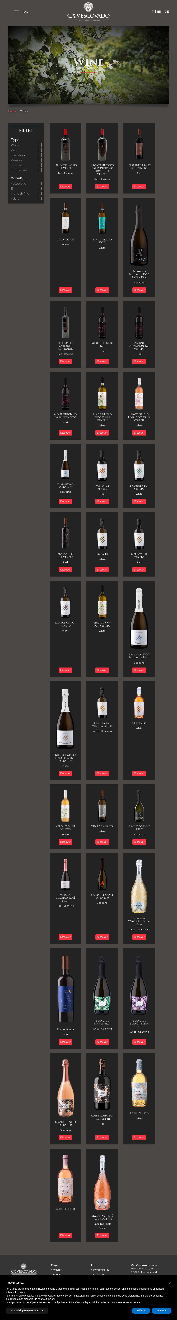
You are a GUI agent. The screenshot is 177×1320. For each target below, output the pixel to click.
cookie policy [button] (18, 1300)
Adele (15, 198)
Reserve (16, 160)
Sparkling (18, 155)
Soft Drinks (19, 170)
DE (167, 11)
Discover (66, 186)
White (15, 145)
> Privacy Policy (100, 1269)
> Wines (55, 1274)
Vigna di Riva (20, 193)
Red (14, 150)
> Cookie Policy (100, 1274)
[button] (170, 1291)
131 (13, 188)
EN (159, 11)
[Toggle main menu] (21, 12)
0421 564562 (143, 1279)
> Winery (56, 1269)
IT (152, 11)
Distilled (17, 165)
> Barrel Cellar (59, 1279)
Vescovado (18, 183)
